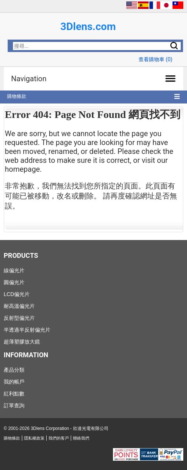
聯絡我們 (81, 438)
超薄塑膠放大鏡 (22, 342)
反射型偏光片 (19, 318)
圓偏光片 (14, 282)
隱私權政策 (34, 438)
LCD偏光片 (17, 294)
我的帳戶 (14, 382)
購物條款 (16, 96)
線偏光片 (14, 270)
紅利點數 (14, 394)
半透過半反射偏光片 (27, 330)
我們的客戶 (59, 438)
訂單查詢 (14, 405)
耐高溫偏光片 (19, 306)
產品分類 (14, 370)
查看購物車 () (155, 59)
